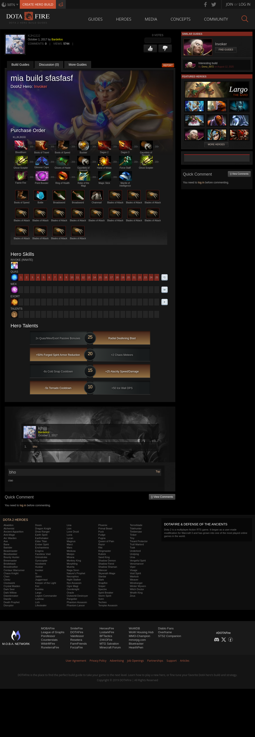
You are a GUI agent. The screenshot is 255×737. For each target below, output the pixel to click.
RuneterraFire (50, 647)
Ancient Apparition (14, 531)
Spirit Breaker (105, 592)
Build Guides (20, 64)
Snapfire (103, 583)
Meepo (70, 554)
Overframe (165, 632)
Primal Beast (105, 528)
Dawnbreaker (11, 595)
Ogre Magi (72, 586)
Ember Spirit (42, 544)
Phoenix (102, 525)
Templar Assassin (108, 605)
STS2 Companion (169, 636)
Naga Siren (73, 570)
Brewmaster (10, 560)
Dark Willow (10, 592)
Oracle (70, 592)
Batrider (8, 547)
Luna (69, 534)
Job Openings (135, 661)
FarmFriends (78, 643)
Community (216, 19)
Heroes (123, 19)
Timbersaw (136, 531)
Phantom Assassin (77, 602)
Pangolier (72, 599)
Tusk (132, 547)
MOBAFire (48, 628)
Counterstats (49, 639)
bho (35, 446)
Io (36, 573)
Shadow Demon (107, 560)
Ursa (132, 557)
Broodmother (11, 566)
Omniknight (73, 589)
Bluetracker (136, 643)
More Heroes (216, 144)
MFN (11, 4)
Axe (6, 541)
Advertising (117, 661)
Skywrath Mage (106, 573)
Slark (101, 579)
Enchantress (42, 547)
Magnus (71, 541)
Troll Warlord (137, 544)
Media (151, 19)
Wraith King (136, 592)
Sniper (102, 586)
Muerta (70, 566)
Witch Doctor (137, 589)
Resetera (76, 639)
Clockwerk (9, 583)
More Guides (78, 64)
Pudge (102, 534)
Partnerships (155, 661)
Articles (184, 661)
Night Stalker (74, 579)
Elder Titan (41, 541)
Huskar (39, 566)
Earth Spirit (41, 534)
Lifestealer (41, 605)
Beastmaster (11, 551)
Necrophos (73, 576)
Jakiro (38, 576)
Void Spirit (135, 573)
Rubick (102, 554)
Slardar (102, 576)
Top (158, 471)
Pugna (102, 538)
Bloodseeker (10, 554)
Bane (6, 544)
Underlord (135, 551)
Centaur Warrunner (14, 570)
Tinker (133, 534)
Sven (101, 599)
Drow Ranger (42, 531)
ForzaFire (76, 647)
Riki (100, 547)
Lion (69, 528)
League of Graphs (52, 632)
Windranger (136, 583)
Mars (69, 547)
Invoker (40, 86)
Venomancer (137, 563)
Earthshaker (41, 538)
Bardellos (57, 39)
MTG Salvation (109, 643)
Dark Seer (9, 589)
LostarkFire (106, 632)
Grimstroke (41, 557)
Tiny (132, 538)
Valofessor (77, 636)
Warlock (134, 576)
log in (23, 505)
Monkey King (74, 560)
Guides (95, 19)
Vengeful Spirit (138, 560)
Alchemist (9, 528)
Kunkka (39, 589)
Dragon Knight (43, 528)
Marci (70, 544)
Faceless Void (43, 554)
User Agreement (76, 661)
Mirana (70, 557)
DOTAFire (76, 632)
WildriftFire (48, 643)
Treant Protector (138, 541)
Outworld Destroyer (77, 595)
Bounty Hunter (11, 557)
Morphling (72, 563)
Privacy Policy (98, 661)
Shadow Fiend (106, 563)
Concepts (181, 19)
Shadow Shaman (107, 566)
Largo (38, 592)
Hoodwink (40, 563)
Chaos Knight (11, 573)
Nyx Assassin (74, 583)
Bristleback (10, 563)
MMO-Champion (139, 636)
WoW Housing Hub (141, 632)
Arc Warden (10, 538)
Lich (37, 602)
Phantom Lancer (76, 605)
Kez (37, 586)
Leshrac (39, 599)
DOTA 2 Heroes (15, 520)
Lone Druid (73, 531)
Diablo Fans (166, 628)
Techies (102, 602)
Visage (133, 570)
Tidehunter (135, 528)
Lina (69, 525)
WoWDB (134, 628)
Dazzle (7, 599)
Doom (38, 525)
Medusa (71, 551)
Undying (134, 554)
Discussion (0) (49, 64)
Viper (132, 566)
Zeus (132, 595)
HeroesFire (106, 628)
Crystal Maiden (12, 586)
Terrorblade (136, 525)
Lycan (70, 538)
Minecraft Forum (110, 647)
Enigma (39, 551)
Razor (101, 544)
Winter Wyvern (138, 586)
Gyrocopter (41, 560)
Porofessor (48, 636)
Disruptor (9, 605)
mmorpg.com (137, 639)
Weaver (134, 579)
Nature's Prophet (76, 573)
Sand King (104, 557)
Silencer (102, 570)
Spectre (102, 589)
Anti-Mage (9, 534)
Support (172, 661)
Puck (101, 531)
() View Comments (162, 496)
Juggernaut (41, 579)
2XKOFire (105, 639)
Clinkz (7, 579)
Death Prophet (12, 602)
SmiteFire (76, 628)
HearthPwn (136, 647)
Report (168, 65)
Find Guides (226, 49)
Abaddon (8, 525)
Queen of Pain (106, 541)
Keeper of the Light (45, 583)
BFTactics (105, 636)
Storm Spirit (104, 595)
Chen (6, 576)
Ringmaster (104, 551)
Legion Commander (46, 595)
